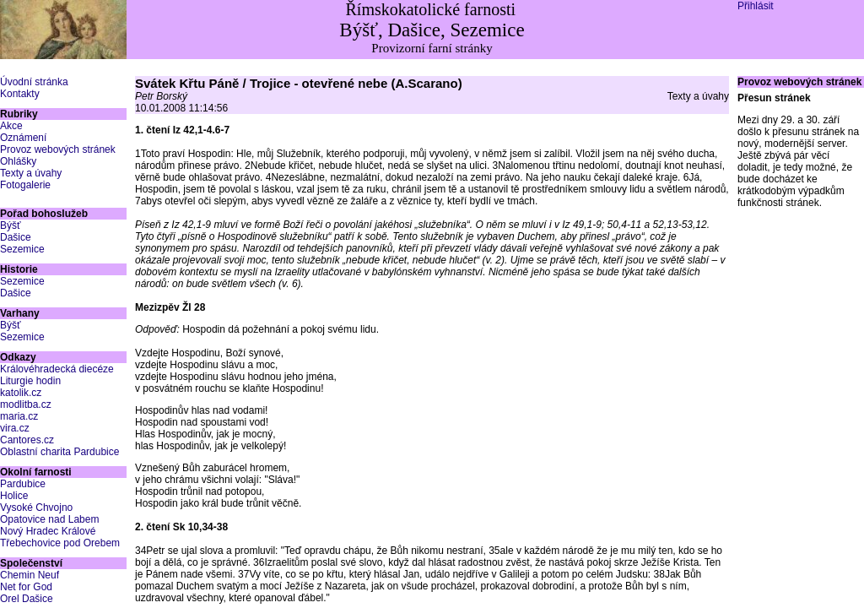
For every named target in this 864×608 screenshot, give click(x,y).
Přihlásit (755, 6)
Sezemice (22, 249)
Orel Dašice (26, 599)
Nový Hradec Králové (47, 531)
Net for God (26, 587)
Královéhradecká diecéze (57, 369)
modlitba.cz (25, 404)
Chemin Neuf (29, 575)
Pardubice (23, 484)
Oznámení (23, 138)
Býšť (10, 225)
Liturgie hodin (30, 381)
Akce (11, 126)
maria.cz (19, 416)
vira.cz (15, 428)
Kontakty (20, 94)
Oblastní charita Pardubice (59, 452)
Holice (14, 496)
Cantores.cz (27, 440)
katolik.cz (20, 393)
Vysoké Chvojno (36, 507)
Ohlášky (18, 161)
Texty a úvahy (31, 173)
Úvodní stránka (34, 82)
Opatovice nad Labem (49, 519)
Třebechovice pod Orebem (60, 543)
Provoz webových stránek (58, 149)
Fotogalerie (25, 185)
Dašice (15, 237)
